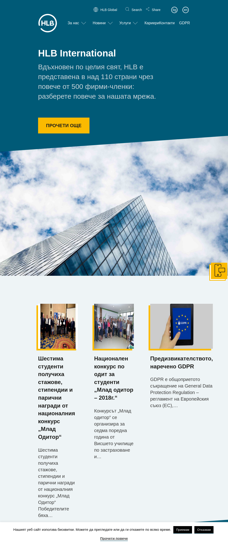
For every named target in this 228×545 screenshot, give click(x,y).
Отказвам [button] (204, 529)
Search (137, 6)
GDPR (184, 19)
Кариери (151, 19)
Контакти (167, 19)
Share (156, 6)
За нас (73, 19)
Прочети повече (114, 538)
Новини (99, 19)
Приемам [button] (182, 529)
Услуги (125, 19)
